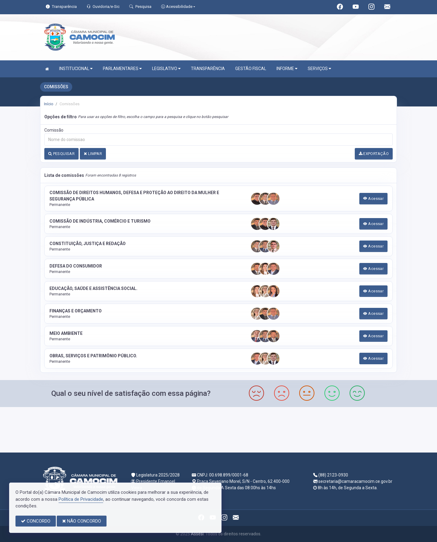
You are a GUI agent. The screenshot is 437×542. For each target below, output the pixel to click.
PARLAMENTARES (122, 69)
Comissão (53, 130)
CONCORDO (35, 521)
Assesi (197, 533)
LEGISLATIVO (166, 69)
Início (48, 104)
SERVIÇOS (319, 69)
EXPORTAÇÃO (374, 153)
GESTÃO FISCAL (250, 68)
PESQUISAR (61, 153)
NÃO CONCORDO (81, 521)
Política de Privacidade (81, 499)
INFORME (286, 69)
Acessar (373, 198)
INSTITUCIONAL (76, 69)
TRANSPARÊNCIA (208, 68)
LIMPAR (93, 153)
